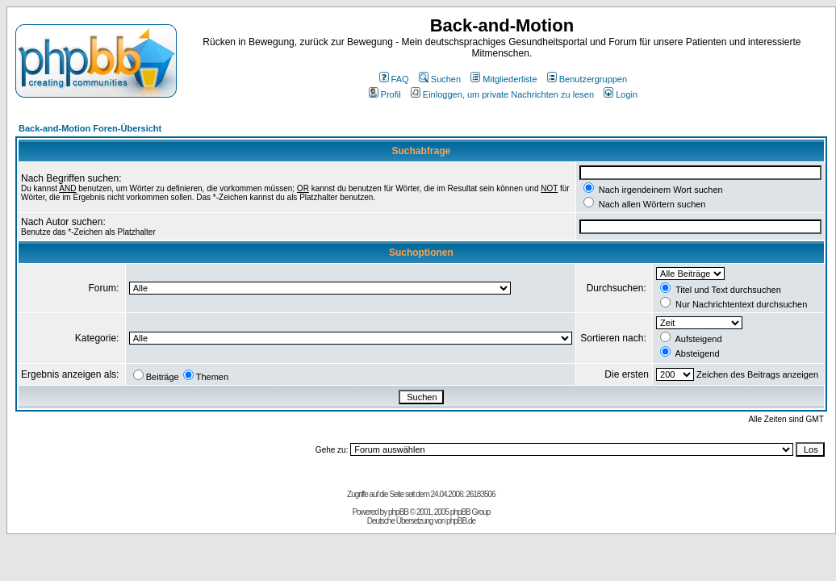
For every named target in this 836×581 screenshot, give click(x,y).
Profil (385, 94)
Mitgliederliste (503, 79)
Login (620, 94)
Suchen (440, 79)
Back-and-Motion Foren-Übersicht (90, 128)
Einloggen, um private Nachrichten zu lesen (502, 94)
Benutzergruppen (587, 79)
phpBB (398, 512)
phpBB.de (460, 520)
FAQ (394, 79)
